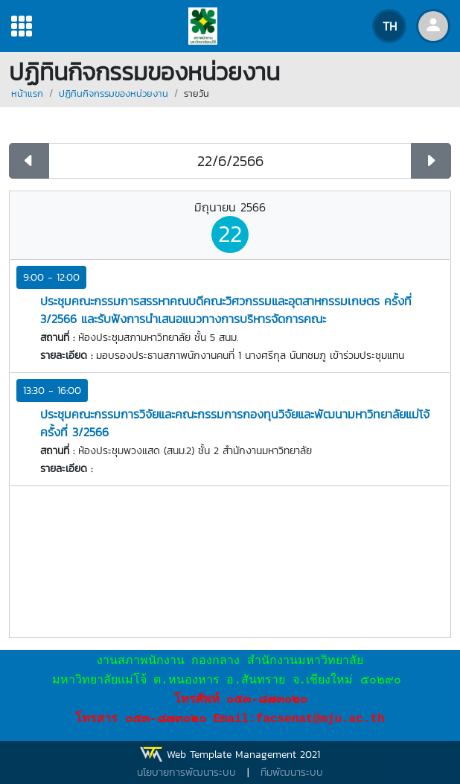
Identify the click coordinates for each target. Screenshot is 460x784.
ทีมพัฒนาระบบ (292, 772)
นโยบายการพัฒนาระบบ (186, 772)
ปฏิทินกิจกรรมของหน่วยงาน (113, 93)
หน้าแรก (27, 93)
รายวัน (196, 93)
